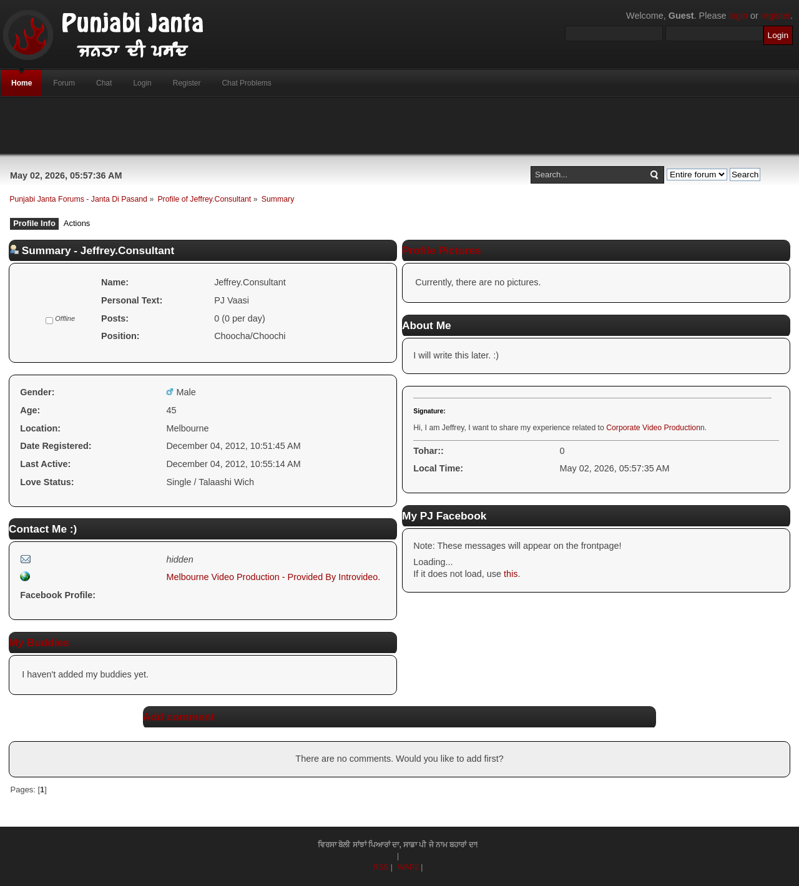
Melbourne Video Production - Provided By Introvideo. (273, 577)
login (738, 16)
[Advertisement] (399, 125)
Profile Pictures (441, 250)
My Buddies (39, 642)
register (775, 16)
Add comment (179, 717)
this (510, 574)
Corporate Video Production (653, 427)
